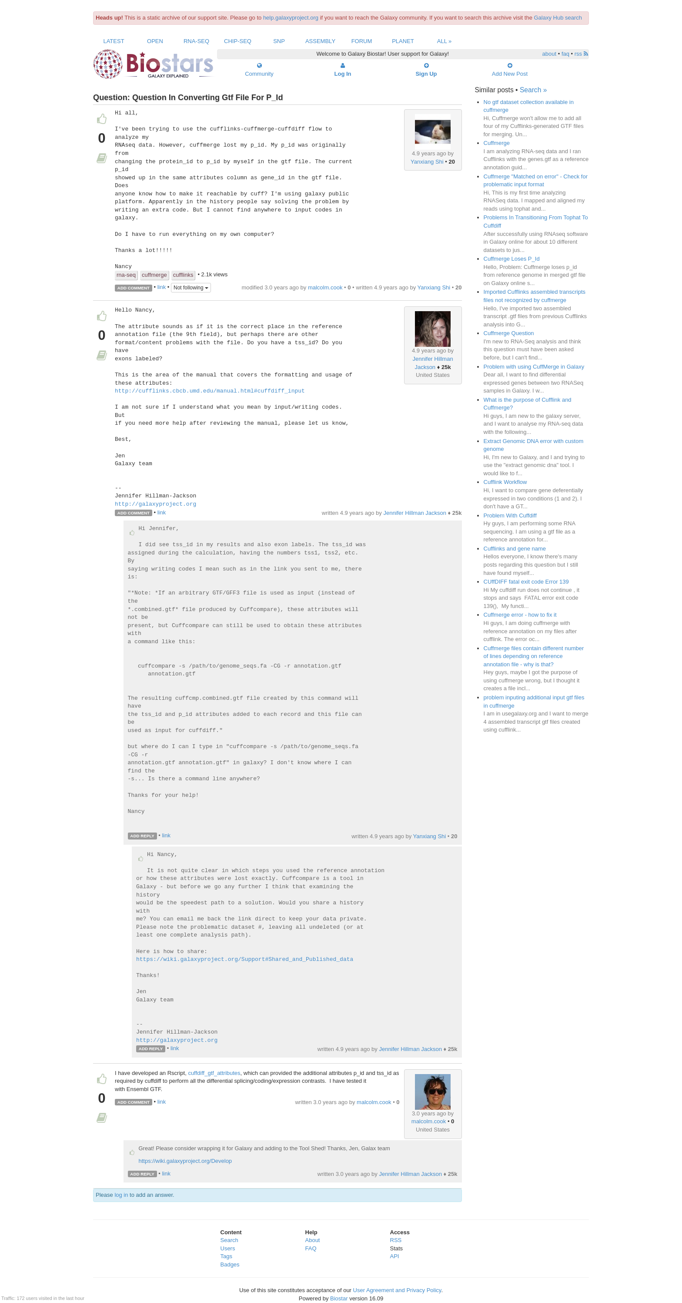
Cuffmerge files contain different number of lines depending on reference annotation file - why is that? (534, 656)
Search (229, 1240)
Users (228, 1248)
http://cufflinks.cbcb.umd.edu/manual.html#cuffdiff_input (210, 391)
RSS (396, 1240)
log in (121, 1195)
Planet (403, 41)
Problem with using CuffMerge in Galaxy (534, 366)
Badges (230, 1264)
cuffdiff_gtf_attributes (214, 1073)
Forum (361, 41)
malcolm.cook (325, 287)
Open (155, 41)
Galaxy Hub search (558, 17)
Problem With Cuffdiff (510, 515)
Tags (226, 1256)
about (549, 53)
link (161, 287)
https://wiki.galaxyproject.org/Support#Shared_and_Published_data (244, 960)
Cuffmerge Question (509, 333)
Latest (113, 41)
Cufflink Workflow (505, 482)
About (312, 1240)
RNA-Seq (196, 41)
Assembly (320, 41)
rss (581, 53)
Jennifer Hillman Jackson (414, 513)
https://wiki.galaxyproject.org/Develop (185, 1161)
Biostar (339, 1298)
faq (565, 53)
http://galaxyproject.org (155, 504)
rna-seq (126, 275)
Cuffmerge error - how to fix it (520, 614)
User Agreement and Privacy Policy (397, 1290)
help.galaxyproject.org (290, 17)
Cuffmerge (497, 143)
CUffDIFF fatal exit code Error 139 (526, 581)
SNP (279, 41)
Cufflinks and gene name (515, 548)
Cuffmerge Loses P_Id (512, 258)
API (394, 1256)
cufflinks (183, 275)
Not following (191, 288)
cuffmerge (154, 275)
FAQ (311, 1248)
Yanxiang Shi (427, 161)
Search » (533, 90)
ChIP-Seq (237, 41)
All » (444, 41)
